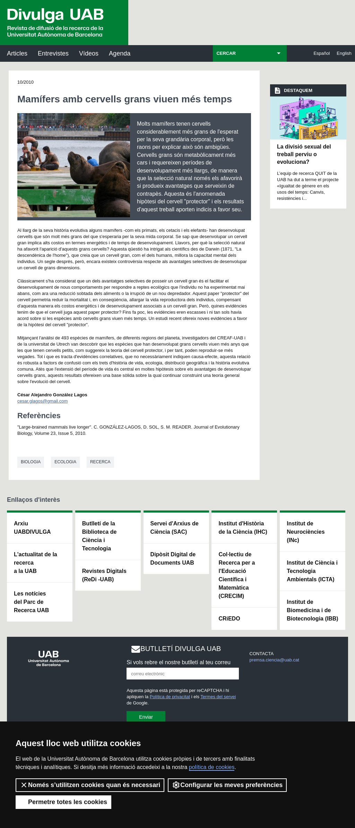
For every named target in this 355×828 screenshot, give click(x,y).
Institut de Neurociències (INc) (305, 532)
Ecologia (65, 461)
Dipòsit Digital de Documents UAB (173, 558)
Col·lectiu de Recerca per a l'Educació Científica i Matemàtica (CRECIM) (236, 575)
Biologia (31, 461)
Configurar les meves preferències (227, 785)
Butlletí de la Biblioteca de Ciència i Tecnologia (99, 536)
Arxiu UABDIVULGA (32, 528)
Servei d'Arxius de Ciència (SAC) (174, 528)
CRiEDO (229, 619)
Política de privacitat (170, 696)
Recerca (100, 461)
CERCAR (226, 53)
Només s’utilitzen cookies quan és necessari (90, 785)
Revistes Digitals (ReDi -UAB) (104, 575)
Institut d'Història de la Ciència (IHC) (242, 528)
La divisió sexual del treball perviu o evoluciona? (304, 154)
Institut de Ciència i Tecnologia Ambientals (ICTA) (312, 571)
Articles (17, 53)
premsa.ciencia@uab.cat (274, 659)
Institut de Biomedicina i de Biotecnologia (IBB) (312, 610)
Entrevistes (53, 53)
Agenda (119, 53)
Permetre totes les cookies (63, 802)
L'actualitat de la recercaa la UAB (35, 562)
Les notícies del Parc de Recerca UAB (31, 602)
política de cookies (212, 767)
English (344, 53)
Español (321, 53)
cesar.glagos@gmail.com (42, 401)
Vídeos (88, 53)
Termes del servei (218, 696)
